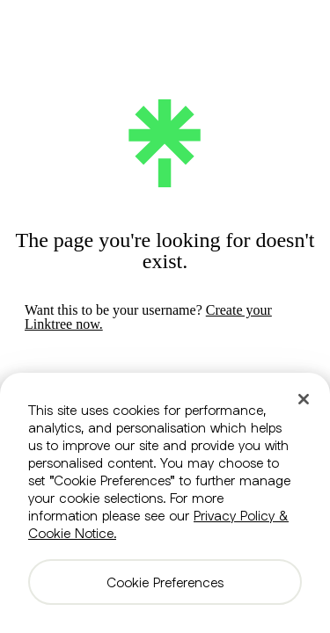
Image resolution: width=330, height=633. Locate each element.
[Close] (303, 399)
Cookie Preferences (165, 582)
